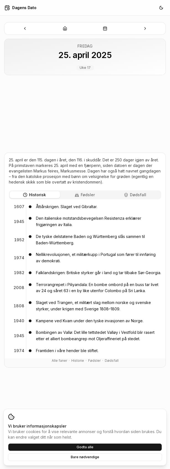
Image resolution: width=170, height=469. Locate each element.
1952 (19, 239)
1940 (19, 320)
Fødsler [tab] (85, 194)
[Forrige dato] (25, 28)
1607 (19, 206)
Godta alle (85, 447)
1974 (19, 257)
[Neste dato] (144, 28)
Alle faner (59, 360)
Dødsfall (112, 360)
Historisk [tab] (34, 194)
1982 (19, 272)
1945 (19, 221)
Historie (77, 360)
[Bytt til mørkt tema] (161, 7)
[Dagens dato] (65, 28)
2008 (19, 287)
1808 (19, 305)
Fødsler (94, 360)
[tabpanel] (85, 279)
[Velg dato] (105, 28)
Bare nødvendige (85, 457)
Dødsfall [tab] (135, 194)
